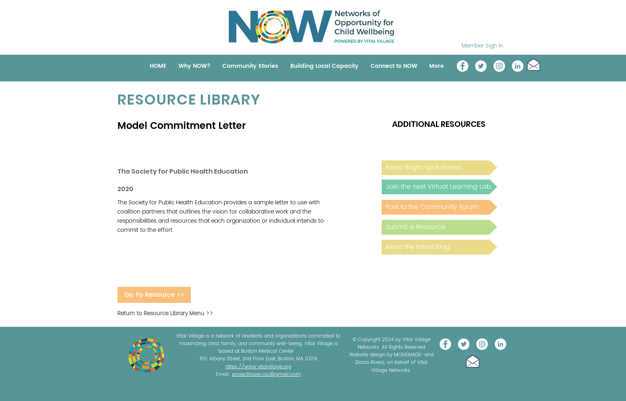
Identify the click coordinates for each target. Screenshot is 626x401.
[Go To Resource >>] (154, 295)
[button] (533, 64)
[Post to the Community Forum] (439, 207)
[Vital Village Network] (462, 66)
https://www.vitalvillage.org (258, 367)
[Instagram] (499, 66)
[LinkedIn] (517, 66)
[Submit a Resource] (439, 227)
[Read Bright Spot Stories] (439, 167)
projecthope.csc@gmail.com (266, 374)
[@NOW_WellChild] (481, 66)
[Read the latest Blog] (439, 247)
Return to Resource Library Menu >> (165, 313)
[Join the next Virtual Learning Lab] (439, 187)
